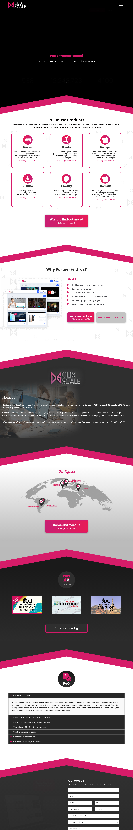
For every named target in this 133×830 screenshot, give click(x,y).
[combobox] (80, 809)
